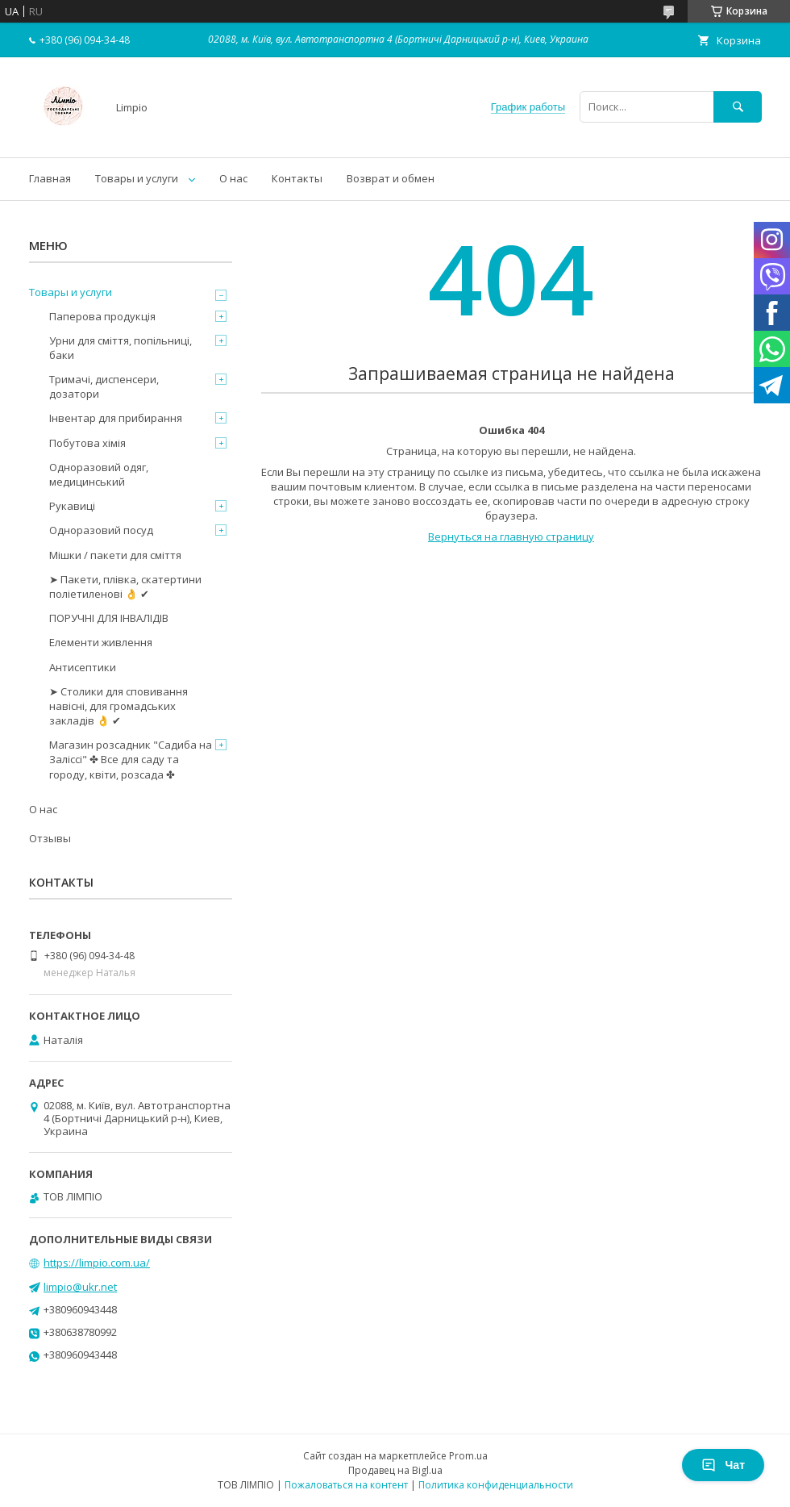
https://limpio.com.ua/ (97, 1262)
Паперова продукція (102, 316)
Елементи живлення (100, 642)
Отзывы (50, 838)
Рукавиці (72, 506)
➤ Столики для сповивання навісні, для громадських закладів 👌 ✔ (118, 706)
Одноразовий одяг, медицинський (98, 474)
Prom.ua (468, 1456)
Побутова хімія (87, 443)
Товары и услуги (136, 178)
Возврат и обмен (390, 178)
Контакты (297, 178)
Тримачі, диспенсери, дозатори (104, 386)
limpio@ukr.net (80, 1286)
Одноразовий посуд (101, 530)
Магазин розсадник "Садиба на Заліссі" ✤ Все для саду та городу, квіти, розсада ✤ (130, 759)
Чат (723, 1465)
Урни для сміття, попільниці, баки (120, 347)
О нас (233, 178)
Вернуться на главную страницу (511, 536)
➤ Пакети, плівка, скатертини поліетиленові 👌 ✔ (125, 586)
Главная (50, 178)
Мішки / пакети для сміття (115, 555)
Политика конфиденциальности (495, 1485)
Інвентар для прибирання (115, 418)
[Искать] (737, 107)
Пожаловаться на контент (346, 1485)
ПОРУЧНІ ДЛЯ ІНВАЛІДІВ (108, 618)
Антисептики (82, 667)
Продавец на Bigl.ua (395, 1470)
